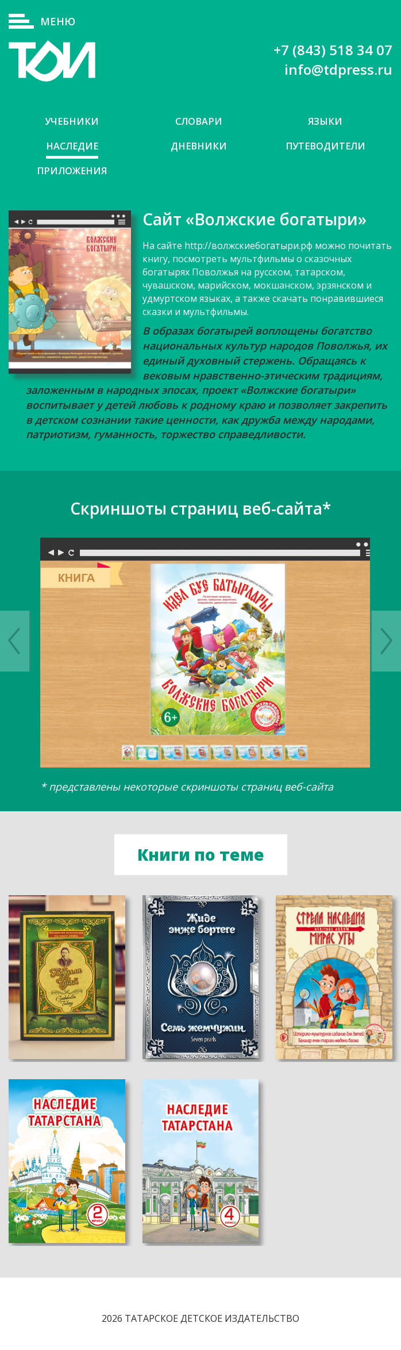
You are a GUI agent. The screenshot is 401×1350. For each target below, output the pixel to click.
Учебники (72, 121)
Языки (325, 121)
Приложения (72, 172)
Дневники (198, 147)
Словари (198, 121)
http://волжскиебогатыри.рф (248, 247)
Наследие (72, 147)
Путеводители (325, 147)
